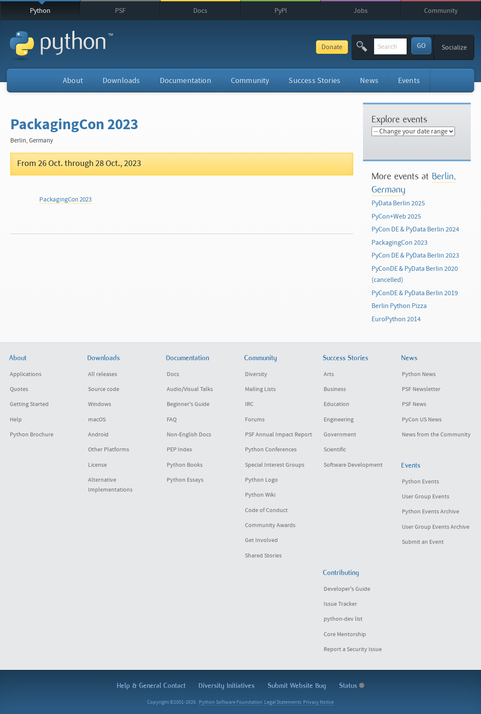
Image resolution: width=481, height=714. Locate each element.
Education (336, 404)
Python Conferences (271, 449)
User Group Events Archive (435, 527)
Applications (25, 374)
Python (40, 11)
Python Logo (261, 480)
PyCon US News (422, 419)
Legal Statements (282, 702)
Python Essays (185, 480)
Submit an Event (423, 542)
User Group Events (425, 496)
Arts (329, 374)
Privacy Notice (318, 702)
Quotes (19, 389)
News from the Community (436, 434)
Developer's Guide (347, 589)
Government (340, 434)
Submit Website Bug (297, 685)
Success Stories (314, 80)
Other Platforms (108, 449)
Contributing (341, 572)
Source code (103, 389)
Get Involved (261, 540)
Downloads (121, 80)
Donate (268, 47)
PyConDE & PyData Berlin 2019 (415, 293)
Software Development (353, 465)
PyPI (280, 11)
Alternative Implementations (110, 485)
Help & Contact (151, 685)
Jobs (361, 11)
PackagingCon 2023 (65, 199)
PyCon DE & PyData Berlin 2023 (415, 255)
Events (409, 80)
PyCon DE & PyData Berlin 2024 (415, 229)
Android (98, 434)
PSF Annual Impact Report (278, 434)
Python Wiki (260, 495)
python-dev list (343, 619)
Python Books (185, 465)
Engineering (339, 419)
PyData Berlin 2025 (398, 203)
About (73, 80)
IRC (249, 404)
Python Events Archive (430, 511)
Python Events (420, 481)
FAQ (172, 419)
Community (440, 11)
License (97, 465)
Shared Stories (263, 555)
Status (351, 685)
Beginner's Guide (188, 404)
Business (335, 389)
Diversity (256, 374)
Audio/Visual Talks (190, 389)
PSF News (414, 404)
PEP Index (179, 449)
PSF (120, 11)
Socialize (454, 47)
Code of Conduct (266, 510)
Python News (419, 374)
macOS (97, 419)
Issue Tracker (340, 604)
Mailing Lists (260, 389)
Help (16, 419)
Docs (200, 11)
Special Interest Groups (274, 465)
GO (421, 46)
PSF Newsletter (421, 389)
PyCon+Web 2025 (396, 216)
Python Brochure (31, 434)
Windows (99, 404)
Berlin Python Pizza (399, 306)
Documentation (185, 80)
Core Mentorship (345, 634)
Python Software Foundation (231, 702)
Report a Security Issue (353, 649)
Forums (255, 419)
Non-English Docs (189, 434)
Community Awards (270, 525)
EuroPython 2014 (396, 319)
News (369, 80)
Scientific (335, 449)
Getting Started (29, 404)
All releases (102, 374)
